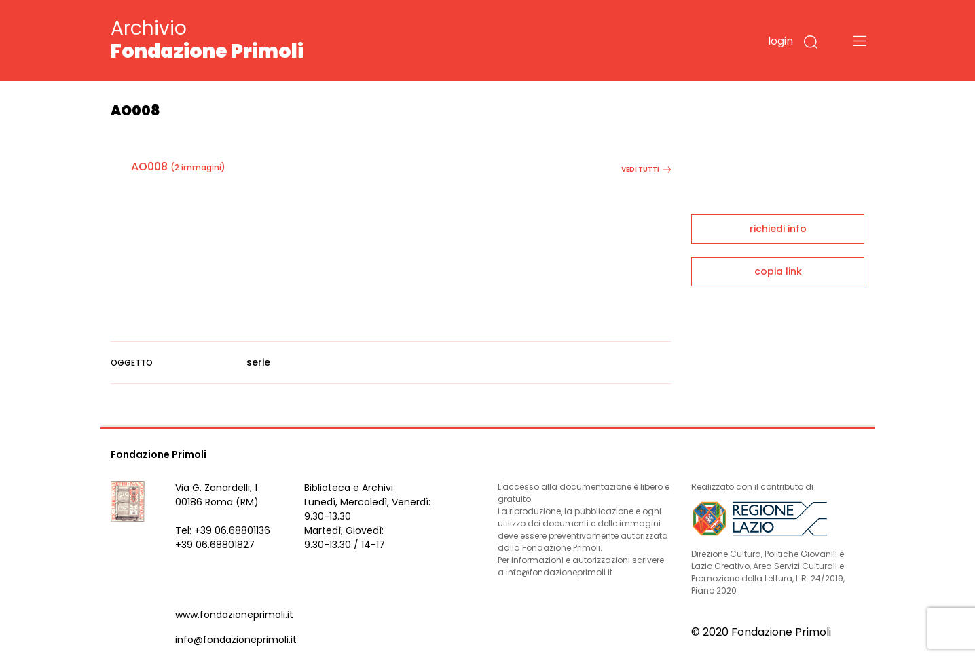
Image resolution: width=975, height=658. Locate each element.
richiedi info (778, 228)
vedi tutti (646, 169)
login (780, 41)
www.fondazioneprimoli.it (234, 614)
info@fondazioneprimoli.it (236, 639)
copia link (778, 271)
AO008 (149, 166)
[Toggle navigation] (860, 41)
